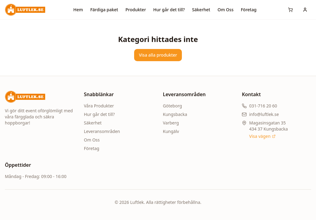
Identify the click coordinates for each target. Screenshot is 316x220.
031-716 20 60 (263, 106)
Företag (249, 9)
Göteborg (172, 106)
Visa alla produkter (158, 55)
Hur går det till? (169, 9)
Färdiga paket (104, 9)
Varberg (171, 123)
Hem (78, 9)
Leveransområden (102, 131)
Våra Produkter (99, 106)
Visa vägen (262, 136)
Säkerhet (201, 9)
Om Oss (225, 9)
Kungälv (171, 131)
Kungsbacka (175, 114)
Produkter (135, 9)
